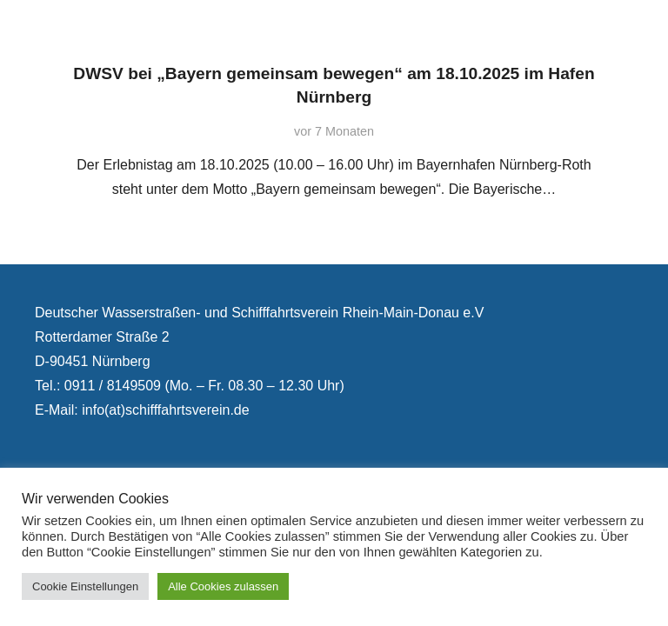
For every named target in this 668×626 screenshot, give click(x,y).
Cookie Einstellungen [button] (85, 586)
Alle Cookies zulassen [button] (223, 586)
